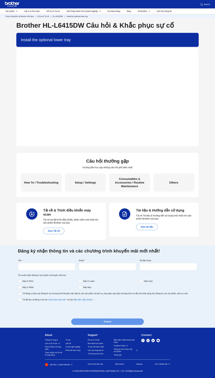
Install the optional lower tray (77, 16)
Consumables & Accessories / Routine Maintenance (129, 182)
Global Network (64, 365)
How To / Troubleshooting (41, 182)
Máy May (87, 287)
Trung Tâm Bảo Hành (96, 347)
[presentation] (39, 309)
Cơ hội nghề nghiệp (72, 347)
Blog (129, 11)
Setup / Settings (85, 182)
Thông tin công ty (51, 340)
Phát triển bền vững (72, 350)
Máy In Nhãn (28, 287)
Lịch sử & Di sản (51, 343)
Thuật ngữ (118, 355)
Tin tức (68, 340)
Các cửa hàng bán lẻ (96, 350)
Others (173, 182)
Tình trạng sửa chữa (95, 354)
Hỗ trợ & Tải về (53, 11)
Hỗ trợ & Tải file (93, 340)
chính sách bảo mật (56, 300)
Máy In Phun (28, 281)
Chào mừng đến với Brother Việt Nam (19, 16)
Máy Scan (148, 281)
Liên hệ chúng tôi (164, 11)
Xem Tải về (54, 231)
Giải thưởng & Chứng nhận (53, 348)
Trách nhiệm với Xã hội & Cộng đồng (53, 354)
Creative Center (120, 346)
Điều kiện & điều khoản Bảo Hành (124, 341)
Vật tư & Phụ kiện (32, 11)
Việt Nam (51, 364)
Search (205, 4)
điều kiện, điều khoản (83, 300)
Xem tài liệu (147, 227)
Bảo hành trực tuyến (95, 343)
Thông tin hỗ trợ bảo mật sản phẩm (123, 350)
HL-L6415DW (58, 16)
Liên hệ (68, 343)
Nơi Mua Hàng (113, 11)
